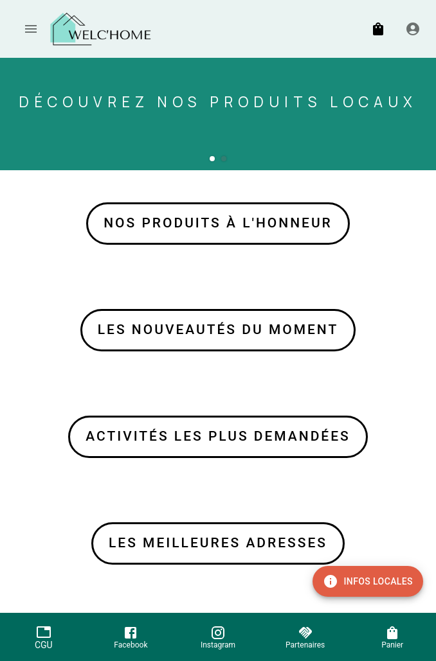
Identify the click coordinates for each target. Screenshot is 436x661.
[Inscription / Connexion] (413, 29)
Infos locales (368, 581)
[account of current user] (30, 28)
